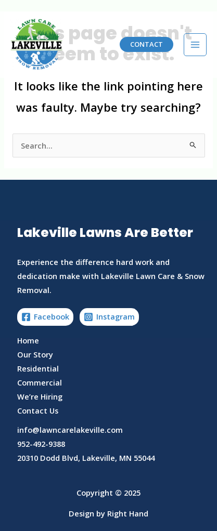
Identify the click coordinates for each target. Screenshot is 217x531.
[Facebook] (45, 317)
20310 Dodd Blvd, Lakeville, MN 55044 (86, 458)
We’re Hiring (39, 396)
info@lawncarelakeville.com (70, 429)
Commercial (39, 382)
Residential (38, 368)
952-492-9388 (41, 444)
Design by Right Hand (108, 513)
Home (28, 340)
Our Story (35, 354)
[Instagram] (109, 317)
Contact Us (37, 410)
